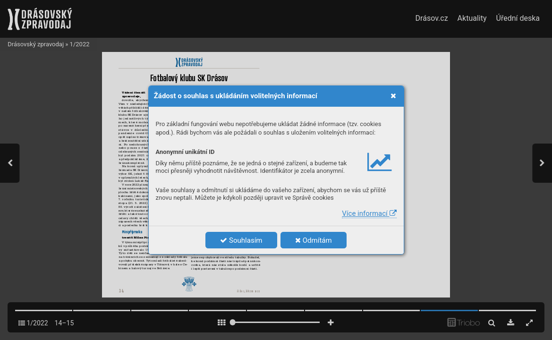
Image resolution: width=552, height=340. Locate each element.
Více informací (369, 213)
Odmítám (313, 240)
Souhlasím (241, 240)
